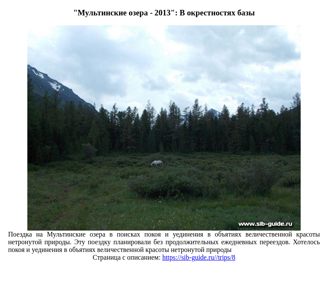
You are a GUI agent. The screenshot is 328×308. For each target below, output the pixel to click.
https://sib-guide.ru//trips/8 (198, 257)
